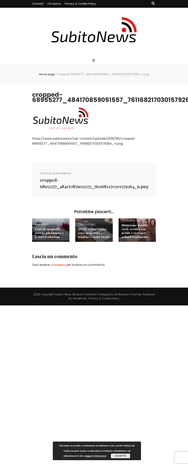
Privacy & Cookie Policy (80, 4)
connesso (57, 265)
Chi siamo (54, 4)
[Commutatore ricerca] (153, 3)
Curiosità (41, 224)
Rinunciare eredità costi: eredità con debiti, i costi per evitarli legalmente (134, 231)
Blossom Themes (130, 294)
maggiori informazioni (95, 456)
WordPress (80, 298)
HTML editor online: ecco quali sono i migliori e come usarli (93, 233)
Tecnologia (86, 224)
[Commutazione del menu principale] (94, 60)
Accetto (120, 456)
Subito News (63, 294)
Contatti (38, 4)
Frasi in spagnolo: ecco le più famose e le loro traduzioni (49, 233)
